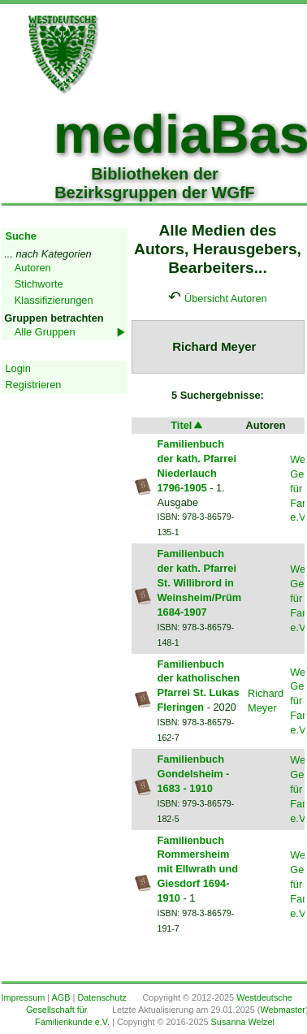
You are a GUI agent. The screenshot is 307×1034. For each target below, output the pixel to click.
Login (18, 368)
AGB (61, 997)
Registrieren (34, 385)
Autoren (33, 268)
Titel (188, 425)
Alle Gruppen (45, 332)
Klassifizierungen (54, 300)
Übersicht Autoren (225, 298)
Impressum (23, 997)
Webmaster (282, 1010)
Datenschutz (101, 997)
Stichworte (39, 284)
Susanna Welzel (243, 1022)
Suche (21, 236)
